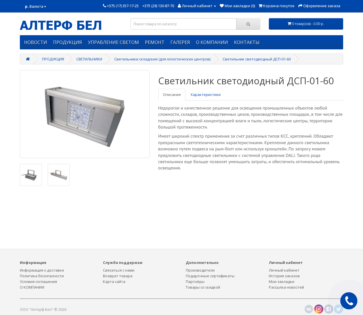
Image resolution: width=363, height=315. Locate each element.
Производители (200, 270)
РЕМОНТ (154, 42)
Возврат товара (117, 275)
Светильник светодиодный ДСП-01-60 (257, 59)
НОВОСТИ (35, 42)
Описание (172, 94)
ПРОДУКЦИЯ (67, 42)
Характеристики (206, 94)
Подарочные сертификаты (210, 275)
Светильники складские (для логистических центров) (162, 59)
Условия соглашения (38, 281)
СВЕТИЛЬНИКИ (89, 59)
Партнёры (195, 281)
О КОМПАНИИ (212, 42)
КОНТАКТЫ (246, 42)
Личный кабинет (284, 270)
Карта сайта (114, 281)
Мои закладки (281, 281)
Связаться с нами (118, 270)
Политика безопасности (42, 275)
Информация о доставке (42, 270)
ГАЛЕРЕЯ (180, 42)
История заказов (284, 275)
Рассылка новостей (286, 287)
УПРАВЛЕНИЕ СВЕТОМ (113, 42)
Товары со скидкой (203, 287)
